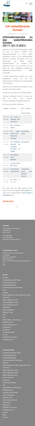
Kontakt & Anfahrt (8, 377)
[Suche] (25, 3)
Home (4, 290)
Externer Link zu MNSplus (9, 257)
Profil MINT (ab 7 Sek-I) (10, 337)
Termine (5, 417)
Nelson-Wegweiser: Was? (10, 300)
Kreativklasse (7, 327)
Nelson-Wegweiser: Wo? (10, 305)
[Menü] (29, 3)
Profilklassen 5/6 (8, 322)
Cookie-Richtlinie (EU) (9, 282)
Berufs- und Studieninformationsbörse (13, 261)
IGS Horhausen (25, 142)
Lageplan (5, 292)
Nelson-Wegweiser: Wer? (10, 302)
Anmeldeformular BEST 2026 (12, 280)
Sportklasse (6, 330)
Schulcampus (6, 255)
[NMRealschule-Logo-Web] (14, 3)
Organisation (7, 307)
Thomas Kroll (24, 33)
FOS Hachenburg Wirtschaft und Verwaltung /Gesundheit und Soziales (15, 146)
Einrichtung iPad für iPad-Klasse (12, 287)
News (4, 415)
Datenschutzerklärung (9, 382)
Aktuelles (5, 277)
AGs (4, 317)
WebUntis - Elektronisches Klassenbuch (13, 253)
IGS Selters (13, 179)
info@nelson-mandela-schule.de (11, 239)
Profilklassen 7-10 (8, 340)
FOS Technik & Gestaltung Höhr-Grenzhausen (15, 119)
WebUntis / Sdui (8, 312)
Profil (4, 315)
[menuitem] (25, 3)
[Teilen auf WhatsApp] (17, 206)
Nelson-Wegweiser (8, 310)
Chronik (5, 335)
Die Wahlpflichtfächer (9, 285)
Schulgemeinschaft (9, 332)
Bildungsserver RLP (8, 259)
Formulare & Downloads (10, 392)
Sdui (4, 264)
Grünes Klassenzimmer (10, 325)
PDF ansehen (25, 190)
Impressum (6, 380)
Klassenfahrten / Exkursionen (12, 320)
